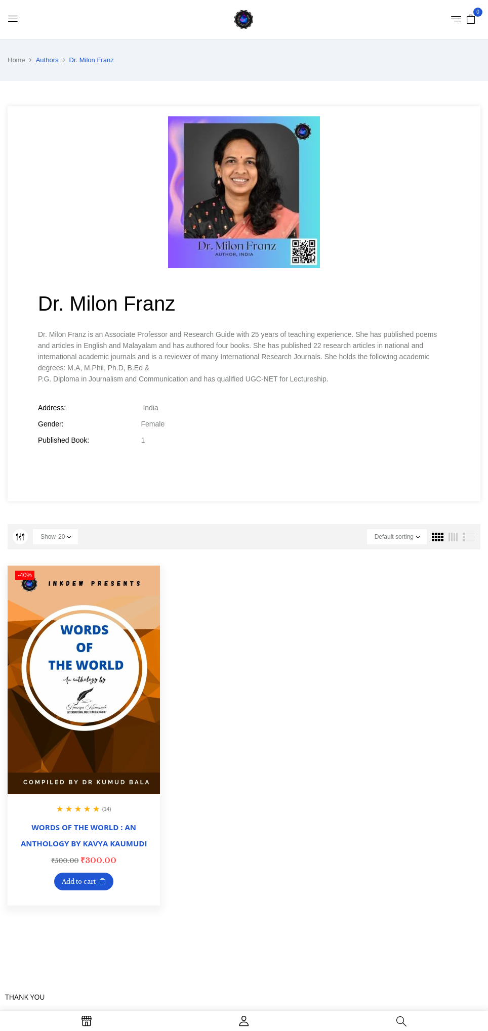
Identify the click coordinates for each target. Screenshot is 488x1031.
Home (16, 60)
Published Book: (63, 440)
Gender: (51, 424)
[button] (470, 19)
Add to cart (79, 881)
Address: (52, 408)
